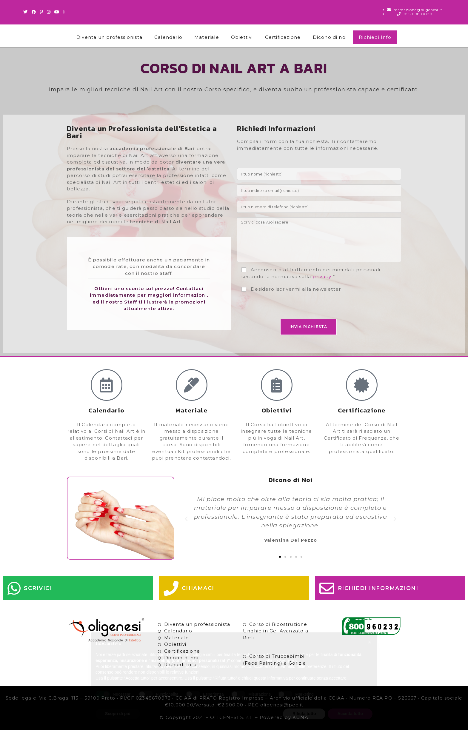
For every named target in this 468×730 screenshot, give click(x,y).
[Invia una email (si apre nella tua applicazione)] (64, 12)
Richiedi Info (375, 37)
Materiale (206, 37)
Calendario (168, 37)
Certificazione (283, 37)
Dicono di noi (330, 37)
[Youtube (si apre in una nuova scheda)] (57, 12)
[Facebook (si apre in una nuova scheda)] (34, 12)
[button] (186, 519)
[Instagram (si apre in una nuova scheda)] (49, 12)
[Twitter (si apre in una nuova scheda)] (26, 12)
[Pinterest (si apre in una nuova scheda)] (41, 12)
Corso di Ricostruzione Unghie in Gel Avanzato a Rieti (275, 630)
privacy (321, 276)
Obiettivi (242, 37)
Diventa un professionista (109, 37)
